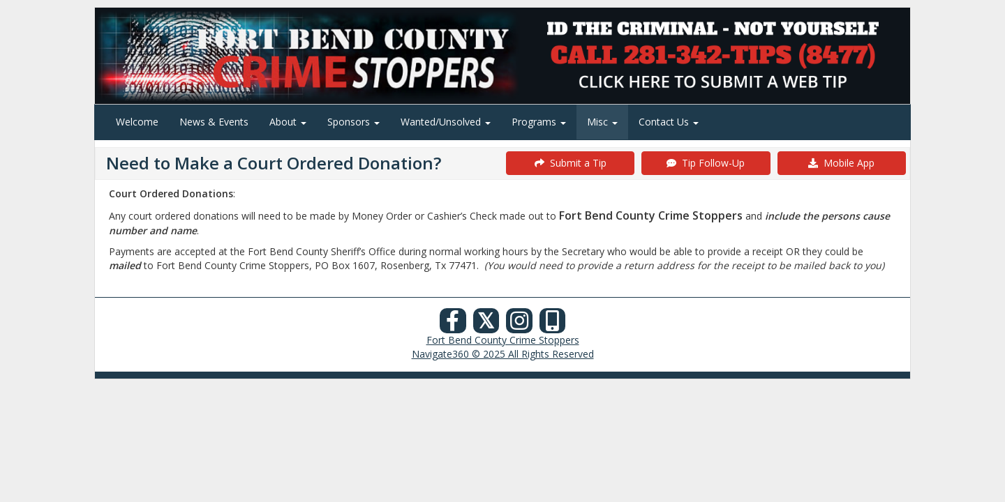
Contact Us (669, 121)
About (287, 121)
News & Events (213, 121)
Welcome (137, 121)
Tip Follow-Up (706, 162)
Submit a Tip (570, 162)
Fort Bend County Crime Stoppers (502, 340)
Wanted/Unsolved (446, 121)
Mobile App (841, 162)
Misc (602, 121)
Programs (539, 121)
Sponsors (353, 121)
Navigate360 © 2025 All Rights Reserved (503, 353)
